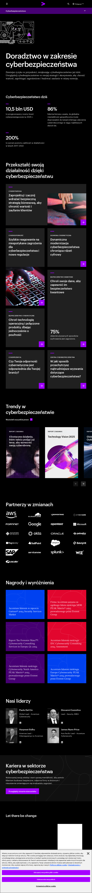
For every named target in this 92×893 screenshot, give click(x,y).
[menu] (7, 4)
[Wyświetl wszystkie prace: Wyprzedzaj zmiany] (19, 419)
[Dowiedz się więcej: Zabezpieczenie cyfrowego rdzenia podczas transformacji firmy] (66, 247)
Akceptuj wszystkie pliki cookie (46, 872)
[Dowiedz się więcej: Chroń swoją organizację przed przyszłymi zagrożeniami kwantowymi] (66, 308)
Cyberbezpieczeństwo (16, 10)
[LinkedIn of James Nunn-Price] (62, 742)
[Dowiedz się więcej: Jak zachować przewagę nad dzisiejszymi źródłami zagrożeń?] (66, 369)
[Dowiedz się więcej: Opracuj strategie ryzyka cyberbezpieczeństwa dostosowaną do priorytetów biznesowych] (46, 204)
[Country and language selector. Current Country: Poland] (78, 4)
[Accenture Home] (43, 4)
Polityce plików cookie (58, 865)
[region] (46, 871)
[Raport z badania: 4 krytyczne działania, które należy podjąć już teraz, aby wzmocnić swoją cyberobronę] (22, 452)
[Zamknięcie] (88, 853)
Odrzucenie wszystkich (46, 879)
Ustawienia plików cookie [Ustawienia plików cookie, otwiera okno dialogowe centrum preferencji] (46, 886)
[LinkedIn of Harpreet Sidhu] (20, 742)
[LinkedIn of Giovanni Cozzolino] (62, 723)
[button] (22, 791)
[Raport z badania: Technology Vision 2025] (61, 452)
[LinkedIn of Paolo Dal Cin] (20, 723)
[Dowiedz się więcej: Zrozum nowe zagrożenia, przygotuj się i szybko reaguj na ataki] (25, 267)
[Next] (83, 484)
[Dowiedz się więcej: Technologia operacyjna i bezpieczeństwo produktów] (25, 327)
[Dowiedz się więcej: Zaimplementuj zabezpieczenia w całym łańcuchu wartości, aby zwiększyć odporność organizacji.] (25, 369)
